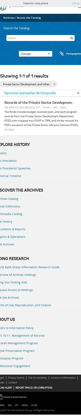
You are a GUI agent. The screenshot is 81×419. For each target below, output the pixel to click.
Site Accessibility (37, 377)
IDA (10, 405)
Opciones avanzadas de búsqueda (30, 93)
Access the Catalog (29, 17)
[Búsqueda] (72, 38)
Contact (12, 382)
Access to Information (63, 377)
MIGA (25, 405)
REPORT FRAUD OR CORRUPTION (33, 387)
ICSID (34, 405)
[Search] (40, 38)
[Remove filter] (54, 84)
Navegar (35, 54)
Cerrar (76, 3)
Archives (8, 17)
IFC (16, 405)
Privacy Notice (16, 377)
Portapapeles (66, 53)
